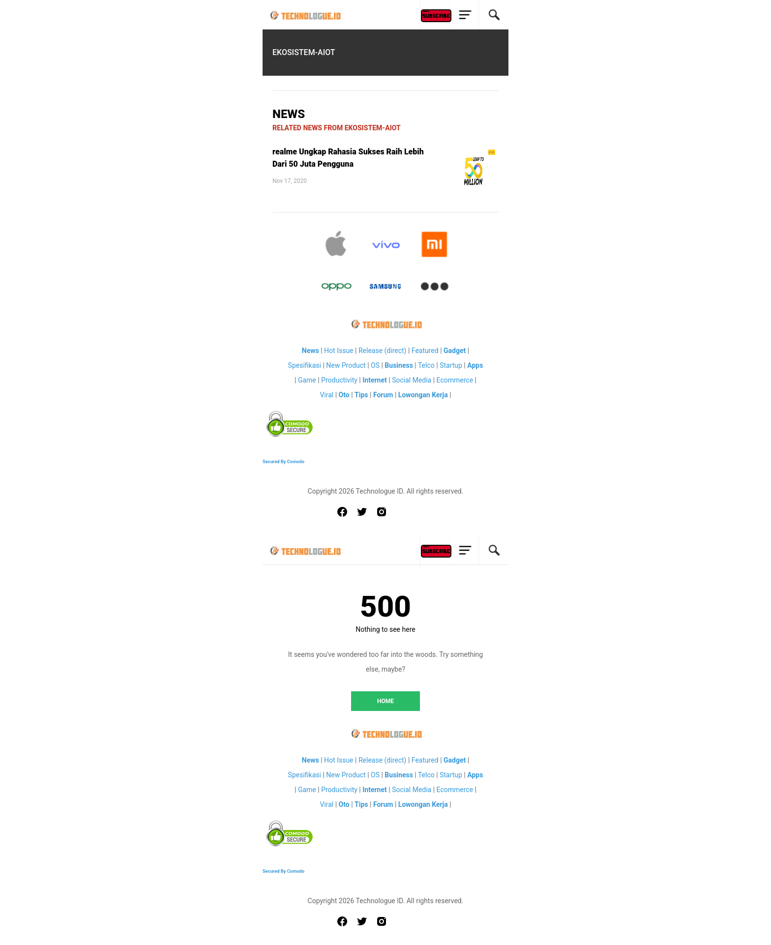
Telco (426, 365)
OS (375, 365)
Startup (451, 365)
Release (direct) (382, 350)
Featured (425, 350)
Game (307, 380)
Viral (326, 395)
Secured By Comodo (283, 461)
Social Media (411, 380)
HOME (385, 701)
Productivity (339, 380)
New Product (345, 365)
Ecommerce (455, 380)
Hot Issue (338, 350)
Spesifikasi (304, 365)
